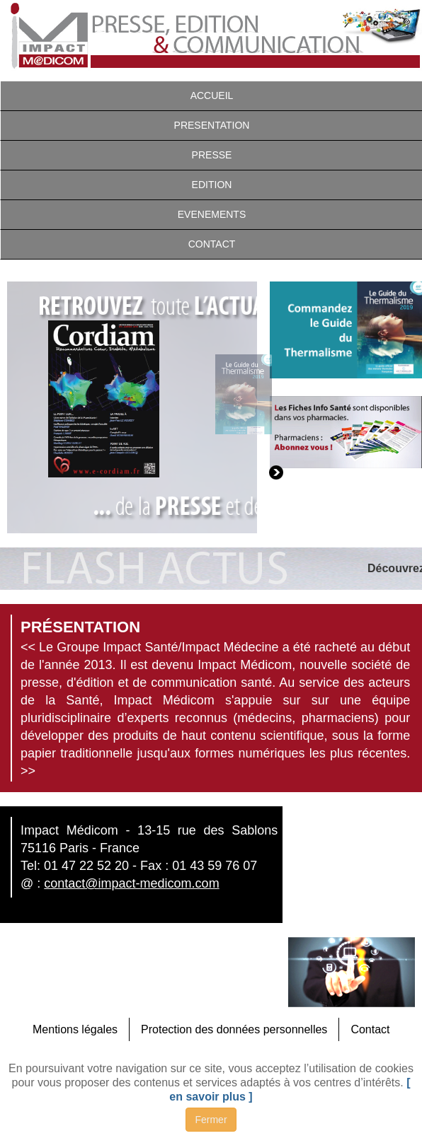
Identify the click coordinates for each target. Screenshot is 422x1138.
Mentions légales (75, 1029)
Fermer (211, 1119)
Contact (369, 1029)
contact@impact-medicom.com (131, 883)
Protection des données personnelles (234, 1029)
